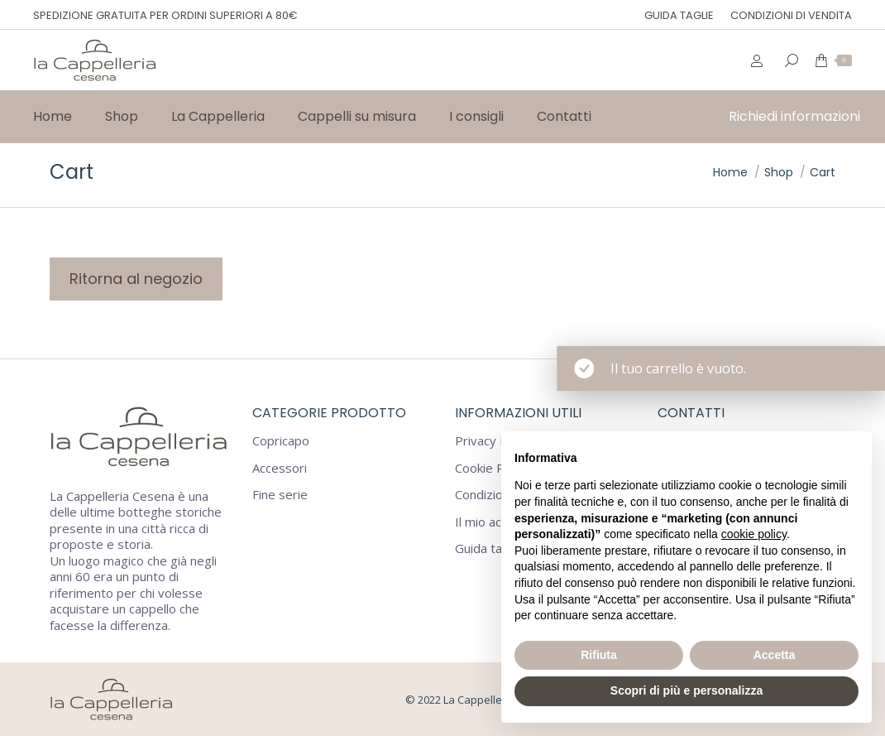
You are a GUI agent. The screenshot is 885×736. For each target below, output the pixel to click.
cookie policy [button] (754, 534)
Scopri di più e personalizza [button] (686, 690)
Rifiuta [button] (599, 654)
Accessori (279, 468)
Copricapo (280, 441)
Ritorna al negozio (136, 278)
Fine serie (280, 495)
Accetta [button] (774, 654)
